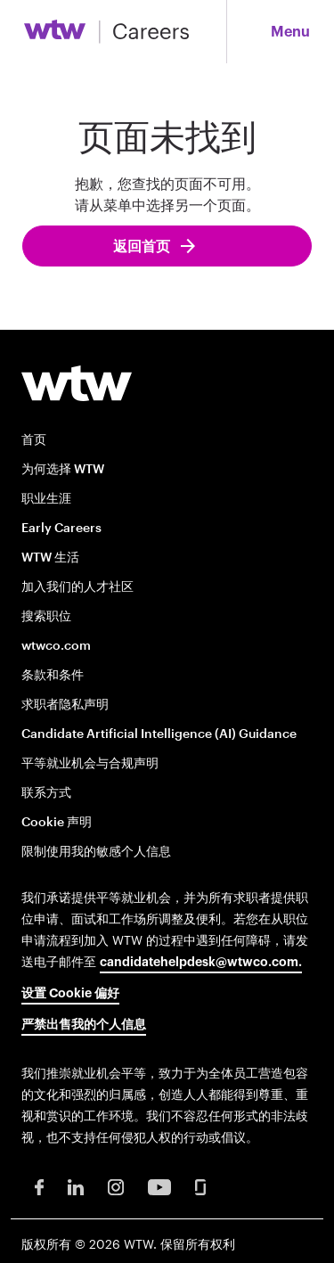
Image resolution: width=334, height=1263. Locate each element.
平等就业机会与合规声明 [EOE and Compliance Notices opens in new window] (90, 762)
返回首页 (142, 247)
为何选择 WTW (62, 468)
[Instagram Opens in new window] (116, 1185)
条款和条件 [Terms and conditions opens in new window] (52, 674)
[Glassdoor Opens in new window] (200, 1185)
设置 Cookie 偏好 (70, 994)
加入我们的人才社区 (77, 586)
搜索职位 (46, 615)
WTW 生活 (50, 556)
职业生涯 (46, 497)
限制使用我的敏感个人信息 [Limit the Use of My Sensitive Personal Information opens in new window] (96, 850)
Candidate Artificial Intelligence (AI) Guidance (159, 733)
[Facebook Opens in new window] (39, 1185)
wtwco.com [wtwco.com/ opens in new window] (56, 644)
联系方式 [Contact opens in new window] (46, 792)
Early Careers (61, 527)
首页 (33, 439)
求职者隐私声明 (65, 703)
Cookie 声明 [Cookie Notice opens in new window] (56, 821)
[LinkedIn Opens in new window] (76, 1185)
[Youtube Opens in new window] (159, 1185)
